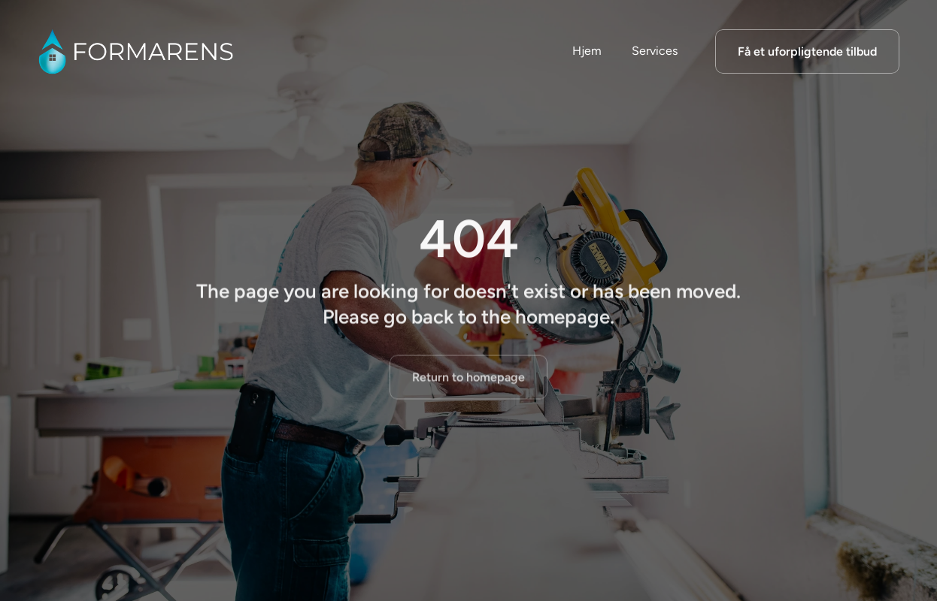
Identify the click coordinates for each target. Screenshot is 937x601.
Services (655, 51)
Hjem (587, 51)
